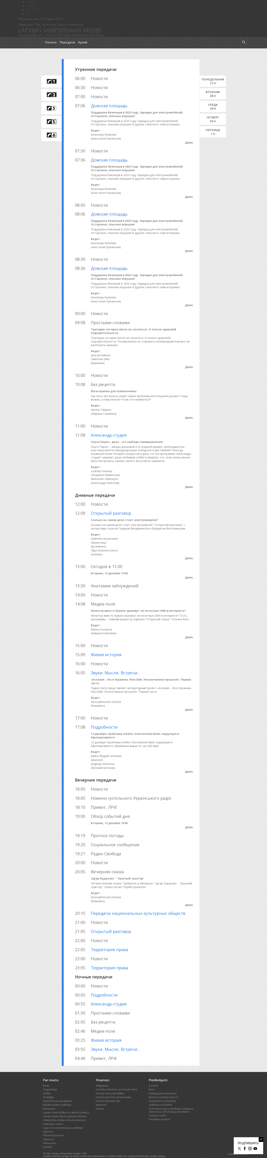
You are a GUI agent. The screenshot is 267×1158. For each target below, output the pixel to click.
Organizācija (50, 1082)
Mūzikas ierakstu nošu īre (163, 1089)
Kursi (152, 1082)
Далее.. (194, 142)
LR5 (59, 35)
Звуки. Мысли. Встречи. (115, 665)
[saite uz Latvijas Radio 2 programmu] (51, 95)
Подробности (104, 719)
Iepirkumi (101, 1097)
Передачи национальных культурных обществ (138, 906)
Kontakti (47, 1139)
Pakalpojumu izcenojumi (163, 1085)
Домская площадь (109, 105)
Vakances (48, 1131)
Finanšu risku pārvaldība (110, 1085)
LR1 (41, 35)
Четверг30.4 (217, 119)
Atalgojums (102, 1078)
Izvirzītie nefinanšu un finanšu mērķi (116, 1082)
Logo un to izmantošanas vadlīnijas (63, 1120)
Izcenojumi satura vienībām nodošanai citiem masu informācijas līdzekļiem (171, 1102)
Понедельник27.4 (217, 81)
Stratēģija (48, 1089)
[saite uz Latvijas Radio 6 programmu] (51, 135)
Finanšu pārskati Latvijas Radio (113, 1089)
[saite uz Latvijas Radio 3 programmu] (51, 108)
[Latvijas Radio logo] (29, 42)
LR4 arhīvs (97, 35)
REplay (30, 6)
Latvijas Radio (28, 35)
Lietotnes (48, 1124)
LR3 (53, 35)
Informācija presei (53, 1128)
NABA (67, 35)
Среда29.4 (217, 106)
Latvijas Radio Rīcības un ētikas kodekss (66, 1105)
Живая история (106, 647)
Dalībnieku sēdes (53, 1116)
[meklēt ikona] (244, 43)
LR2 (47, 35)
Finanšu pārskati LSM (108, 1093)
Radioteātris (80, 35)
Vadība (47, 1085)
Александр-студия (109, 431)
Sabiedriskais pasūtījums (57, 1093)
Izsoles (100, 1101)
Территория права (109, 942)
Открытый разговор (111, 509)
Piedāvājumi (158, 1072)
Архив (82, 42)
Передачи (67, 42)
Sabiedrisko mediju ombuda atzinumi (64, 1112)
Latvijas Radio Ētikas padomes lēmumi (65, 1109)
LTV (29, 13)
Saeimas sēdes (157, 1108)
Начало (51, 42)
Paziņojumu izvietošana (162, 1093)
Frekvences (49, 1135)
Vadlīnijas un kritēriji (160, 1097)
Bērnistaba (34, 9)
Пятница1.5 (218, 132)
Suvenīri (153, 1078)
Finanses (102, 1072)
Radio (46, 1078)
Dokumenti (49, 1101)
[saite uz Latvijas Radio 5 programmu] (51, 122)
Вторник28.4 (218, 94)
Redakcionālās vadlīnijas (57, 1097)
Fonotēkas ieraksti (159, 1112)
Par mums (51, 1072)
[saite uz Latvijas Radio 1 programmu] (51, 81)
